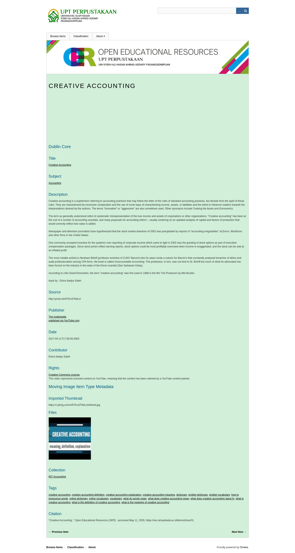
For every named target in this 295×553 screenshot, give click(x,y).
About (99, 36)
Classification (80, 36)
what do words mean (135, 498)
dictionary (181, 494)
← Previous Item (59, 531)
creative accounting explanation (123, 494)
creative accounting (59, 494)
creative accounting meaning (159, 494)
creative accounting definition (88, 494)
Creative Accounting (92, 85)
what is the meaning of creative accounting (145, 502)
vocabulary (116, 498)
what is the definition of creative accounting (96, 502)
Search (245, 11)
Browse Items (58, 36)
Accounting (55, 183)
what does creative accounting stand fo (212, 498)
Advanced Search (239, 11)
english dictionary (198, 494)
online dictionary (78, 498)
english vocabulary (219, 494)
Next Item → (239, 531)
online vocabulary (99, 498)
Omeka (244, 547)
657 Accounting (57, 476)
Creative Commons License (64, 374)
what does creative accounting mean (168, 498)
